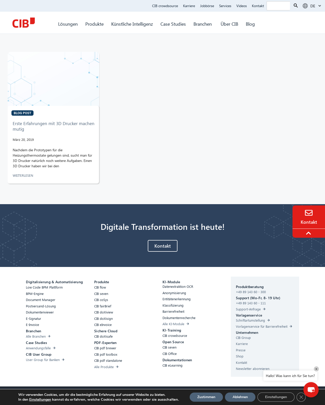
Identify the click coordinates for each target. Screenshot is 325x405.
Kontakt (258, 5)
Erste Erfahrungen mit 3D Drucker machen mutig (53, 126)
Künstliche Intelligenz (132, 24)
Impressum (186, 395)
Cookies (144, 395)
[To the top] (309, 233)
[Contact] (309, 213)
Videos (241, 5)
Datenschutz (164, 395)
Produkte (94, 24)
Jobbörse (207, 5)
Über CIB (229, 24)
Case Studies (173, 24)
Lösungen (68, 24)
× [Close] (316, 368)
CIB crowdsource (165, 5)
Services (225, 5)
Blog (250, 24)
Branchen (203, 24)
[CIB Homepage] (23, 23)
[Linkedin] (206, 396)
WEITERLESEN (23, 175)
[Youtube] (216, 396)
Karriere (189, 5)
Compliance (125, 395)
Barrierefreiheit (100, 395)
